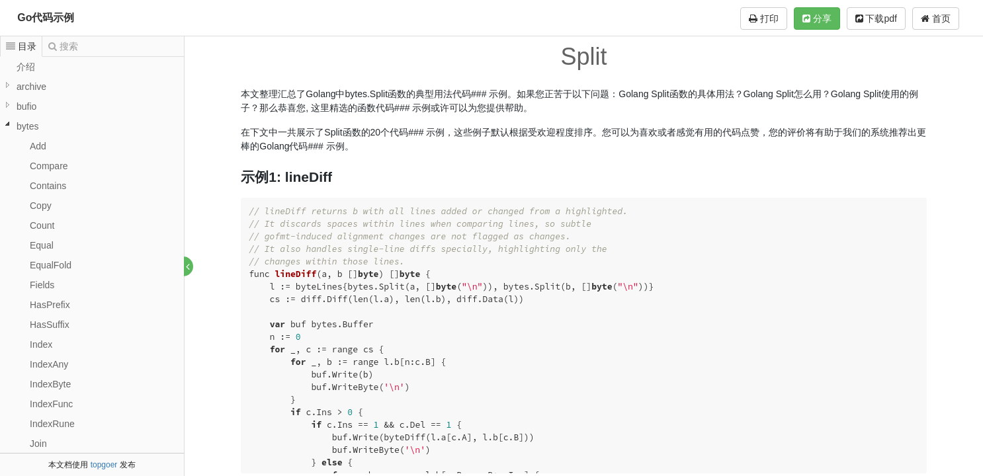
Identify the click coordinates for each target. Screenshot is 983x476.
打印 (764, 18)
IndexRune (52, 423)
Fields (42, 285)
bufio (26, 106)
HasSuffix (49, 324)
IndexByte (50, 384)
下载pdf (876, 18)
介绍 (26, 66)
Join (38, 443)
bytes (27, 126)
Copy (41, 205)
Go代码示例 (45, 17)
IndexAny (49, 364)
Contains (48, 185)
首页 (936, 18)
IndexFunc (51, 404)
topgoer (104, 464)
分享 (817, 18)
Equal (42, 245)
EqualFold (50, 265)
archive (31, 86)
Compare (49, 166)
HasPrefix (50, 304)
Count (42, 225)
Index (41, 344)
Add (38, 146)
